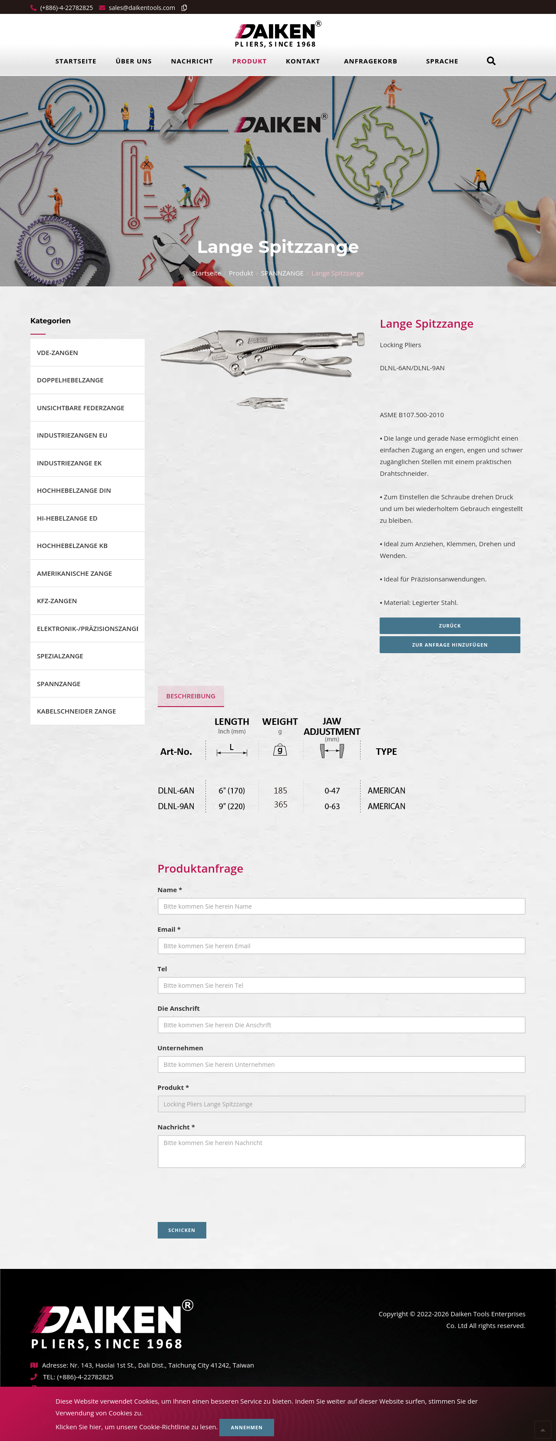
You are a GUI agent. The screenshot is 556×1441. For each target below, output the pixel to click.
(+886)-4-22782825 (66, 7)
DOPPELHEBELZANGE (70, 379)
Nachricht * (176, 1126)
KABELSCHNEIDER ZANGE (76, 711)
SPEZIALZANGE (60, 655)
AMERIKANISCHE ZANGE (74, 573)
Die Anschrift (179, 1008)
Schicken (182, 1230)
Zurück (453, 625)
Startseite (76, 60)
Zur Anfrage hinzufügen (452, 644)
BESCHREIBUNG (190, 695)
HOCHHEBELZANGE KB (72, 545)
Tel (162, 968)
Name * (170, 889)
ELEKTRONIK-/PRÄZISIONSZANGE (87, 628)
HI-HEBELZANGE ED (67, 518)
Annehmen (247, 1427)
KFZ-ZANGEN (57, 600)
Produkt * (173, 1087)
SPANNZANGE (282, 273)
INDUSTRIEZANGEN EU (72, 435)
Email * (169, 929)
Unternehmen (180, 1047)
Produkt (249, 60)
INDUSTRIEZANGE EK (69, 462)
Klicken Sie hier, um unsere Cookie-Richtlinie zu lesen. (137, 1426)
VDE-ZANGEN (57, 352)
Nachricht (192, 60)
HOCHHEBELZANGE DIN (74, 490)
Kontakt (303, 60)
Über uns (134, 60)
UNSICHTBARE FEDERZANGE (80, 407)
